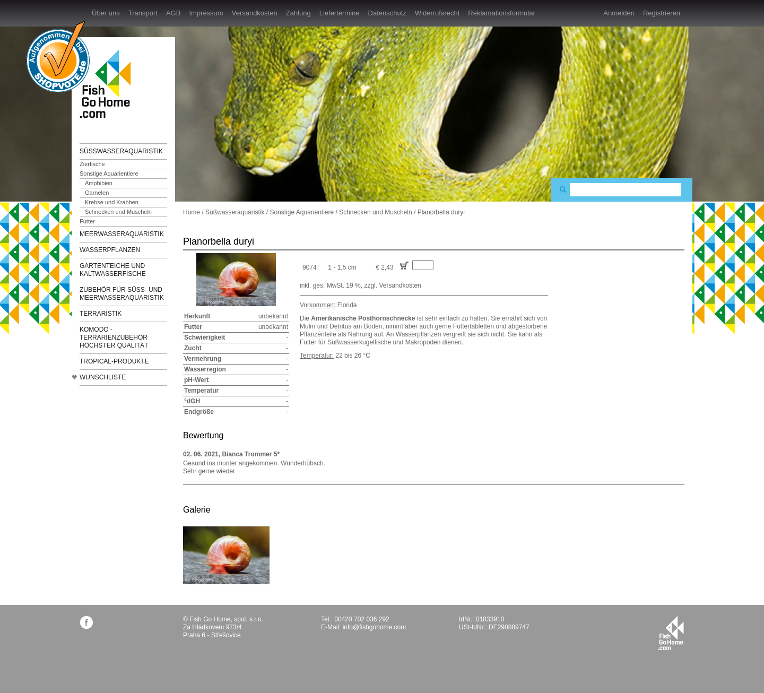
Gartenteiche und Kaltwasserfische (113, 270)
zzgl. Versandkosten (392, 285)
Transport (143, 13)
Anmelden (619, 13)
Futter (87, 221)
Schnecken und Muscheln (118, 212)
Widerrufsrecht (437, 13)
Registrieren (661, 13)
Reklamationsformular (501, 13)
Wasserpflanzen (110, 250)
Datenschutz (387, 13)
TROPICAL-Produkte (114, 361)
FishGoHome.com (109, 83)
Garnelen (97, 192)
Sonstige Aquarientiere (109, 173)
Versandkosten (254, 13)
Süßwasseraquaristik (121, 151)
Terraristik (100, 313)
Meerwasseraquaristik (122, 234)
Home (191, 212)
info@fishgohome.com (374, 627)
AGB (173, 13)
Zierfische (92, 164)
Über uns (106, 13)
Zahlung (298, 13)
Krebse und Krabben (111, 202)
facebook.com (86, 622)
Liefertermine (339, 13)
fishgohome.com (670, 633)
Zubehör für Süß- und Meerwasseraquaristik (122, 293)
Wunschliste (103, 377)
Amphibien (98, 183)
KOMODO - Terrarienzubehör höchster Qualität (114, 337)
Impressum (206, 13)
